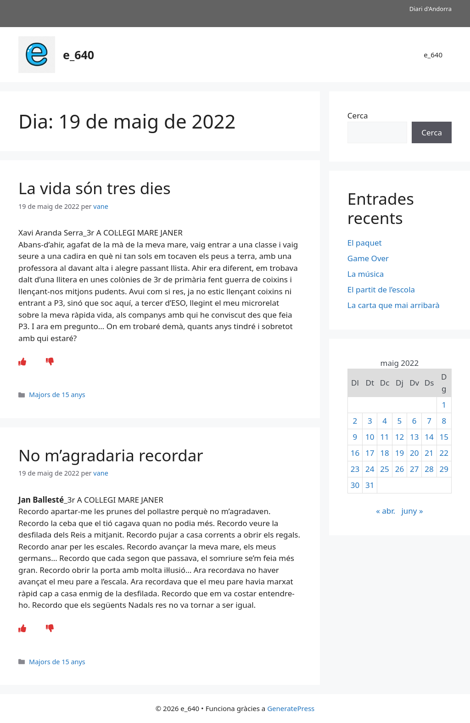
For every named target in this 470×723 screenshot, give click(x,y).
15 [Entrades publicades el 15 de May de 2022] (444, 437)
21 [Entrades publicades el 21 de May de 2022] (429, 453)
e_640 (78, 54)
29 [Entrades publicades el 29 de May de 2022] (444, 469)
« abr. (385, 510)
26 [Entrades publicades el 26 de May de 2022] (399, 469)
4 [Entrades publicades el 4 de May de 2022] (384, 420)
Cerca (357, 115)
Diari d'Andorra (430, 9)
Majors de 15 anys (57, 394)
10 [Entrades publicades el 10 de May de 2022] (369, 437)
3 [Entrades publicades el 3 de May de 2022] (370, 420)
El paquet (364, 242)
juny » (412, 510)
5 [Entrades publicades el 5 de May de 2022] (399, 420)
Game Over (368, 258)
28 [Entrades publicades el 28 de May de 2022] (429, 469)
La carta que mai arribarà (393, 305)
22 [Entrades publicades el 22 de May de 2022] (444, 453)
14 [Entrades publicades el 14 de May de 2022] (429, 437)
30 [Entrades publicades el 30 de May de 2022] (355, 485)
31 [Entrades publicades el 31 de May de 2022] (369, 485)
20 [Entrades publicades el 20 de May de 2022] (414, 453)
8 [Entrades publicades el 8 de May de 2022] (444, 420)
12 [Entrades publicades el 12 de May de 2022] (399, 437)
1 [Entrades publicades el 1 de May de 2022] (444, 404)
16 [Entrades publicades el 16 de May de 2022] (355, 453)
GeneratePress (290, 708)
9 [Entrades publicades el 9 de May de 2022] (355, 437)
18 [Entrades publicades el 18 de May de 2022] (384, 453)
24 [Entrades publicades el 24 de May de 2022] (369, 469)
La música (365, 274)
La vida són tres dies (94, 188)
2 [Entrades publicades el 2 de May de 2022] (355, 420)
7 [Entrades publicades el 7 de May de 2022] (429, 420)
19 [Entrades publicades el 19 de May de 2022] (399, 453)
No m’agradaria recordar (110, 455)
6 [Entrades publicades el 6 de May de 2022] (414, 420)
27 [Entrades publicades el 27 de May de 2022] (414, 469)
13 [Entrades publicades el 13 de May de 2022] (414, 437)
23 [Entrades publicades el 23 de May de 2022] (355, 469)
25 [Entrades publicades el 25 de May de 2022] (384, 469)
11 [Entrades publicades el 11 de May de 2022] (384, 437)
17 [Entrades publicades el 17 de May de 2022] (369, 453)
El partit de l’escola (381, 289)
